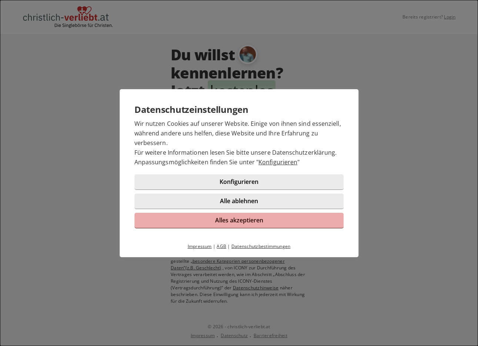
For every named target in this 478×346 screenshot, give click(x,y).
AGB (221, 246)
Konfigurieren (277, 162)
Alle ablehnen (239, 201)
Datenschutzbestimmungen (261, 246)
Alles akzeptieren (239, 220)
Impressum (200, 246)
